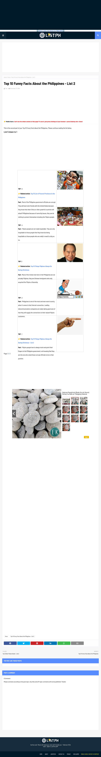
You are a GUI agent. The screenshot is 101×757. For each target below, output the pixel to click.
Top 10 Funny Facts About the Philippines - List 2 (22, 636)
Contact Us (61, 754)
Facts (9, 77)
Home (5, 77)
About (46, 754)
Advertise (53, 754)
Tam (6, 88)
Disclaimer (76, 754)
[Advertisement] (50, 15)
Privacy (69, 754)
